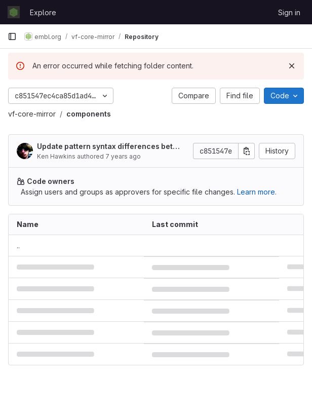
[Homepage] (14, 12)
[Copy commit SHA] (247, 151)
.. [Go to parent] (18, 245)
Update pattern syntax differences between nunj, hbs (108, 147)
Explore (43, 12)
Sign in (289, 12)
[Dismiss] (292, 66)
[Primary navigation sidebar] (12, 36)
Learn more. (257, 191)
